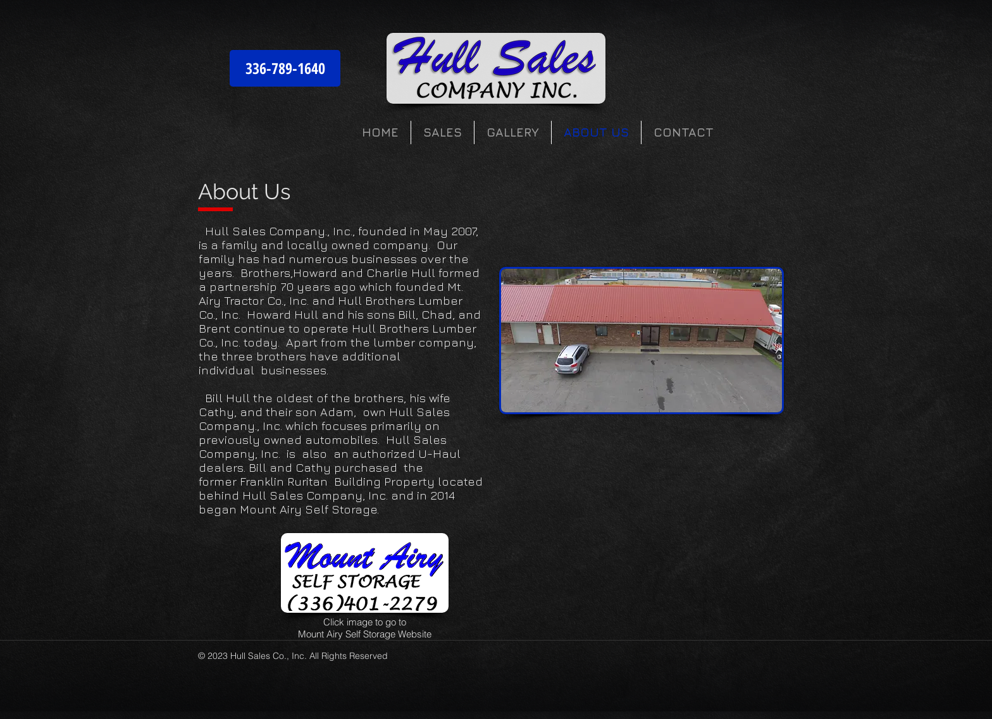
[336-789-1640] (285, 68)
